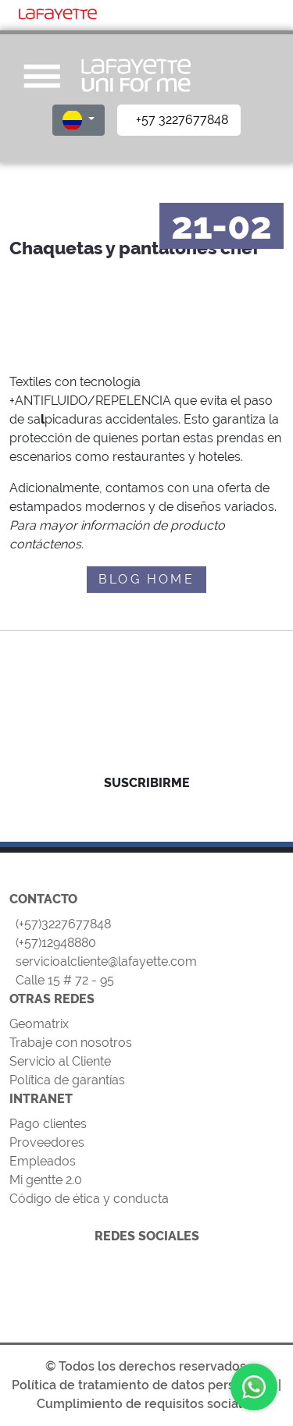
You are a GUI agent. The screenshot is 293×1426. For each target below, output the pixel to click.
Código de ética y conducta (89, 1198)
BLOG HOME (146, 579)
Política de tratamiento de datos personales (143, 1385)
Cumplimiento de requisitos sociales (146, 1403)
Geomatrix (39, 1023)
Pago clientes (48, 1123)
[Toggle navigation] (264, 12)
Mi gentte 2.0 (45, 1179)
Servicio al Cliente (60, 1061)
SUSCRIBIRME (147, 782)
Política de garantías (67, 1080)
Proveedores (46, 1142)
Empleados (42, 1161)
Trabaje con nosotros (70, 1042)
